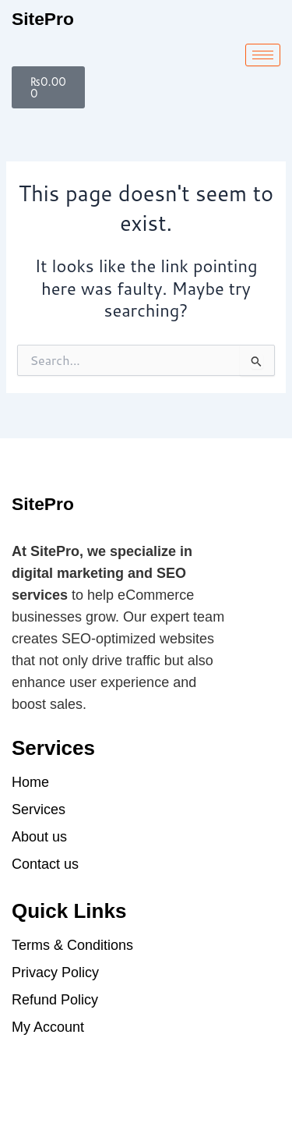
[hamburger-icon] (262, 55)
